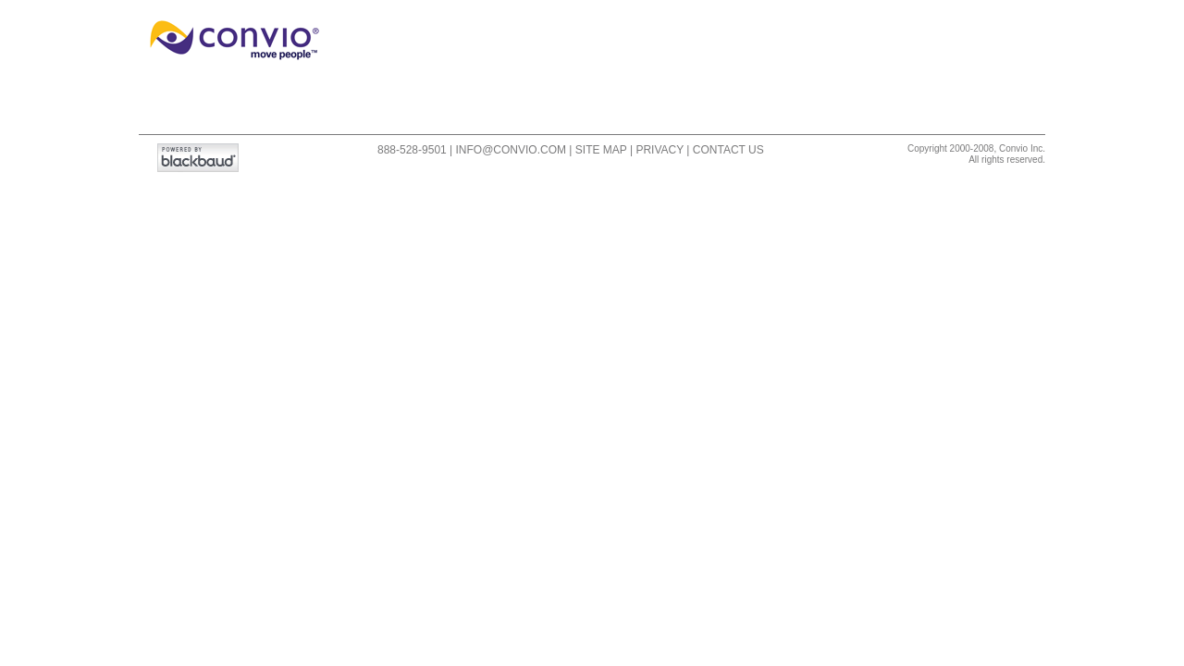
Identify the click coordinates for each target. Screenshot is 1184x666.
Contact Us (728, 149)
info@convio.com (511, 149)
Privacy (659, 149)
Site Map (601, 149)
